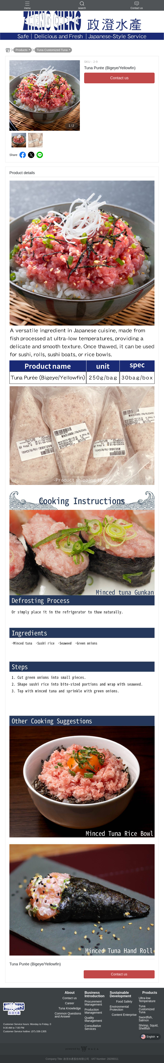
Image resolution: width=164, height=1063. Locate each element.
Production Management (93, 1011)
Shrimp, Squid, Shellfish (148, 1027)
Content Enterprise (124, 1014)
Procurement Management (93, 1003)
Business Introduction (94, 994)
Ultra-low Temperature (147, 1000)
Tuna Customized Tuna (146, 1009)
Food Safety (124, 1001)
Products (149, 992)
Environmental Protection (119, 1008)
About (70, 992)
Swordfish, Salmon (145, 1019)
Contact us (69, 998)
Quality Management (93, 1019)
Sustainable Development (120, 994)
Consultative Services (93, 1027)
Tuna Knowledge (70, 1008)
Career (69, 1003)
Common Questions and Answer (68, 1015)
